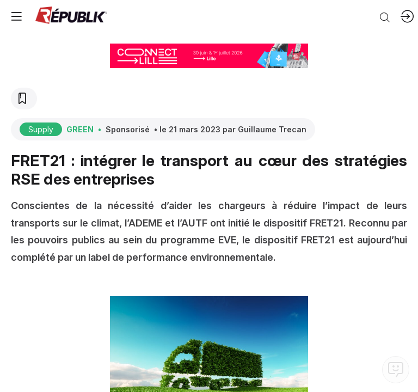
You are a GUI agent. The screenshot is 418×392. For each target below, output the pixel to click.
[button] (16, 16)
